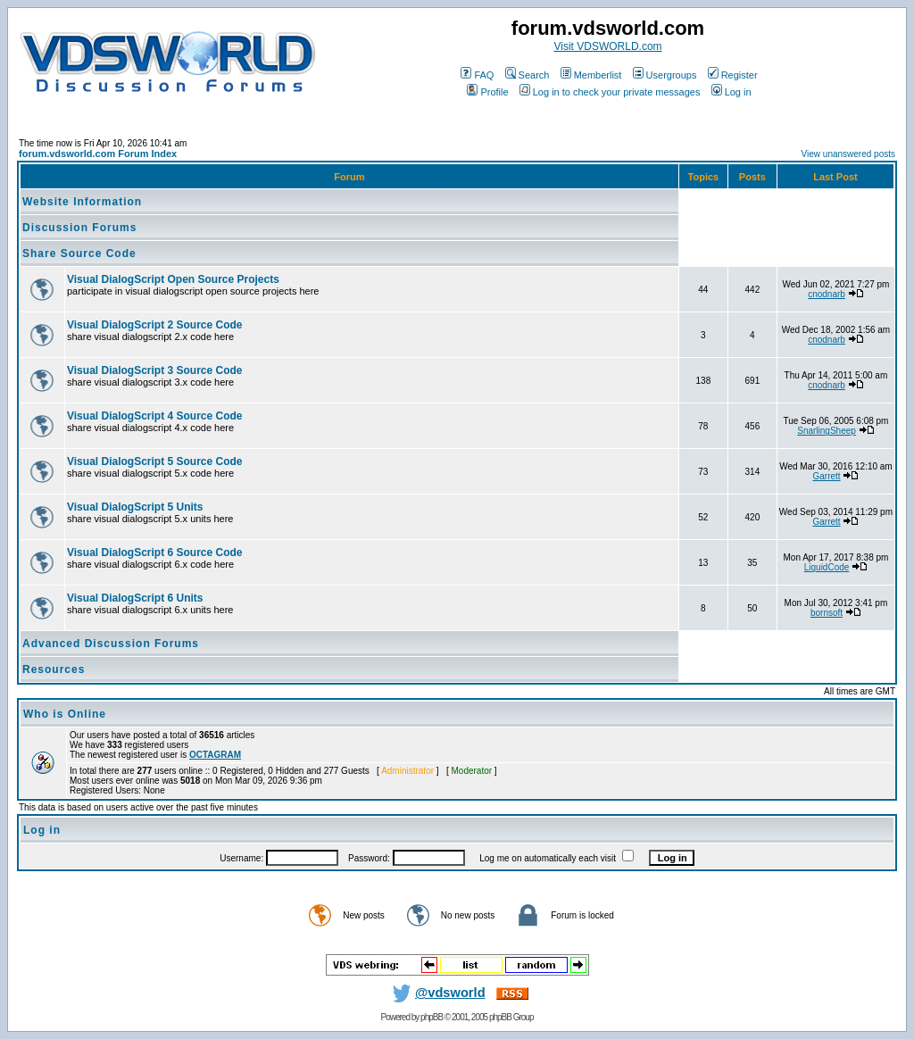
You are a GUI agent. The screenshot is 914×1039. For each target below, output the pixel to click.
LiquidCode (827, 567)
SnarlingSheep (826, 431)
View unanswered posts (848, 154)
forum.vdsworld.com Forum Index (98, 153)
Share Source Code (79, 253)
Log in (731, 92)
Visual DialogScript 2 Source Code (155, 325)
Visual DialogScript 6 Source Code (155, 552)
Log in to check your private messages (610, 92)
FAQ (477, 75)
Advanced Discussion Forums (110, 643)
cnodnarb (826, 294)
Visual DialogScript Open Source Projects (173, 279)
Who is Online (64, 714)
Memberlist (591, 75)
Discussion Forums (79, 227)
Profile (487, 92)
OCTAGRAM (215, 755)
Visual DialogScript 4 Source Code (155, 416)
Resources (53, 669)
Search (527, 75)
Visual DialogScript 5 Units (135, 507)
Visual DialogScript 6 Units (135, 598)
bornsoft (826, 613)
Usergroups (665, 75)
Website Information (82, 201)
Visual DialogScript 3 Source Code (155, 370)
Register (733, 75)
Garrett (826, 476)
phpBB (431, 1017)
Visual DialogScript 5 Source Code (155, 461)
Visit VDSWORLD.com (607, 46)
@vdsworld (436, 992)
